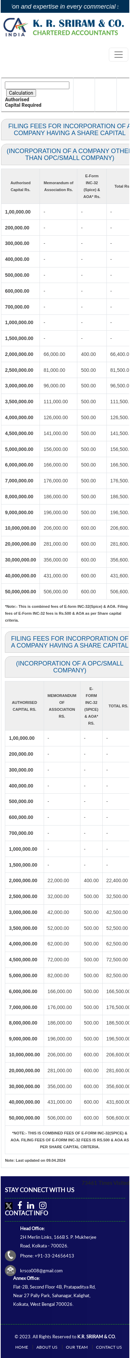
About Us (47, 1347)
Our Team (77, 1347)
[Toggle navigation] (118, 55)
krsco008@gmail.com (41, 1270)
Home (21, 1347)
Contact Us (109, 1347)
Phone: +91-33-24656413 (47, 1255)
